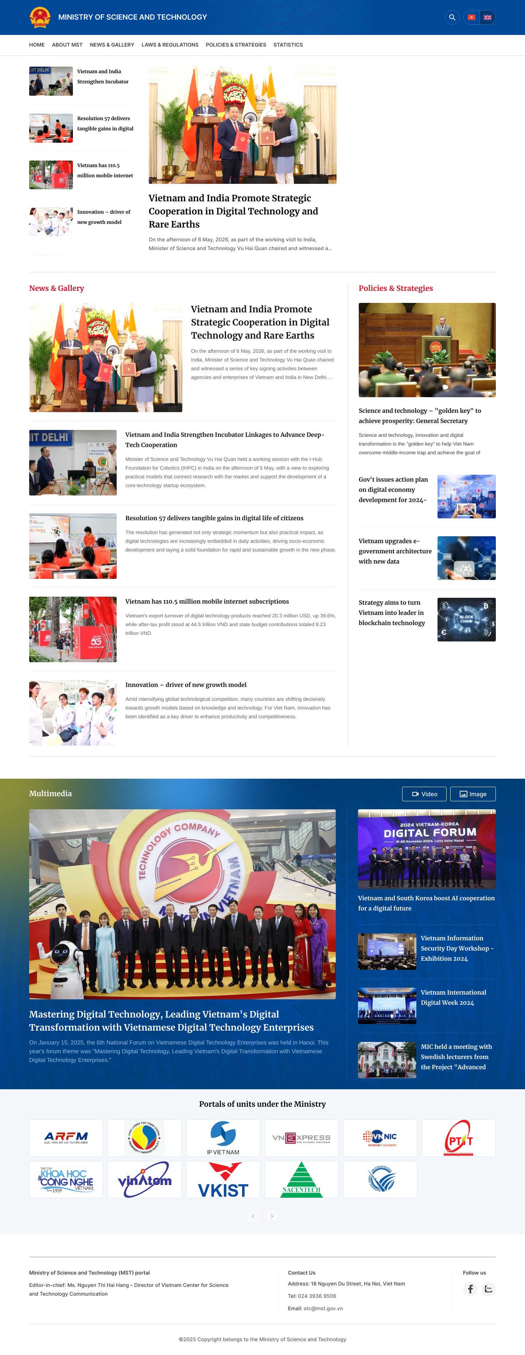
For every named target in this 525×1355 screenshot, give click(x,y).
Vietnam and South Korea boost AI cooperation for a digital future (426, 903)
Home (36, 45)
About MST (67, 45)
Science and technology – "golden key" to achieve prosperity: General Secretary (420, 416)
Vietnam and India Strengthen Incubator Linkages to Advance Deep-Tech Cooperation (103, 77)
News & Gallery (112, 45)
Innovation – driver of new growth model (104, 217)
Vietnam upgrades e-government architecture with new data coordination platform (395, 552)
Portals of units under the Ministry (262, 1104)
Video (424, 794)
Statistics (288, 45)
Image (473, 794)
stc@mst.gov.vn (323, 1308)
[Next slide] (272, 1216)
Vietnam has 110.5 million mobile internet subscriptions (105, 171)
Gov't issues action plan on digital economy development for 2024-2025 (393, 490)
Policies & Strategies (236, 45)
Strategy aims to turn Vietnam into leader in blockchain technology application (392, 613)
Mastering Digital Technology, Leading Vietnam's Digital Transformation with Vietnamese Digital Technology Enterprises (171, 1021)
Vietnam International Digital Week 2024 (453, 998)
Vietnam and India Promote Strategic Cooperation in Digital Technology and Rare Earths (233, 211)
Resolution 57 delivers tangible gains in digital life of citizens (105, 124)
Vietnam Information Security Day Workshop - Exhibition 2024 (457, 949)
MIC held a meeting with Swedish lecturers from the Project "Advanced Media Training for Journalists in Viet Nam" (456, 1057)
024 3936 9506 (317, 1296)
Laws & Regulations (170, 45)
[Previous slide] (253, 1216)
